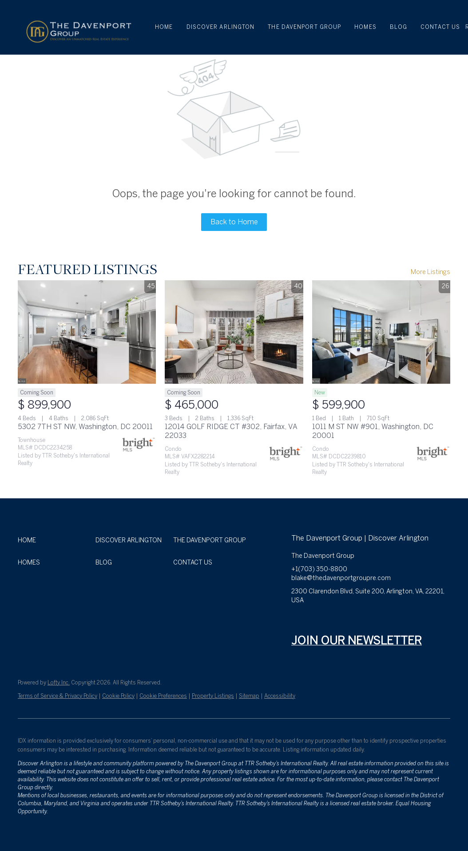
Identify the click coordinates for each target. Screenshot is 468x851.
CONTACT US (440, 27)
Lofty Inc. (59, 683)
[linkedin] (315, 620)
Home (164, 27)
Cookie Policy (118, 696)
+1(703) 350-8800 (319, 569)
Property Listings (213, 696)
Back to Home (234, 222)
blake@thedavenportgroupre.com (341, 578)
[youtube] (369, 620)
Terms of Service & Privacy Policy (57, 696)
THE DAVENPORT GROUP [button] (304, 27)
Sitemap (249, 696)
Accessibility (279, 696)
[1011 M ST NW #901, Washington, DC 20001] (381, 332)
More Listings (430, 272)
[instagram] (351, 620)
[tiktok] (386, 620)
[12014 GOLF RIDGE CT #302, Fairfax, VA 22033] (234, 332)
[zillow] (333, 620)
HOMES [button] (365, 27)
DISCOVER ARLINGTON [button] (220, 27)
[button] (78, 27)
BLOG (398, 27)
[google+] (404, 620)
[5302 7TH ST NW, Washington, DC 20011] (87, 332)
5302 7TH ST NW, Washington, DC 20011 (85, 426)
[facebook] (298, 620)
